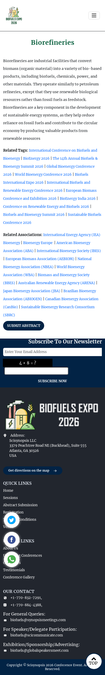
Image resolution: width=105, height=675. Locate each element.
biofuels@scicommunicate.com (33, 635)
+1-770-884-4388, (22, 605)
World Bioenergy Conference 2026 (43, 174)
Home (8, 490)
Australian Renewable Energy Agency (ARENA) (56, 283)
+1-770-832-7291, (22, 598)
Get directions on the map (32, 471)
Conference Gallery (19, 577)
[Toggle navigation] (94, 15)
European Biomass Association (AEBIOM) (39, 259)
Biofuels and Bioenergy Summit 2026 (34, 214)
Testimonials (14, 570)
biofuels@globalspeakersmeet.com (36, 650)
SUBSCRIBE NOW (52, 381)
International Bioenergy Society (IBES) (69, 251)
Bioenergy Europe (37, 243)
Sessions (10, 498)
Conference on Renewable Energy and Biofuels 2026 (46, 206)
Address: (17, 435)
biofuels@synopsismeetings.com (34, 620)
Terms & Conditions (19, 519)
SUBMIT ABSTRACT (23, 326)
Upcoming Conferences (22, 555)
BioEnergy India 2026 (78, 198)
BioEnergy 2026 (36, 158)
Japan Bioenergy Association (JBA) (31, 291)
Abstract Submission (20, 505)
